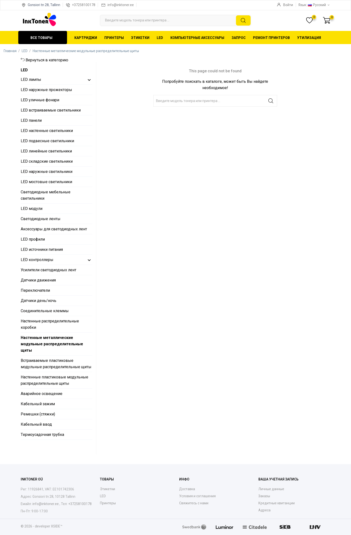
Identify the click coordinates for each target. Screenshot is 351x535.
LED (160, 38)
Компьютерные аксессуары (197, 38)
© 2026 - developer (36, 526)
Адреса (264, 510)
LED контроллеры (37, 259)
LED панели (31, 120)
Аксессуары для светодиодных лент (54, 229)
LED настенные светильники (47, 130)
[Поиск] (175, 20)
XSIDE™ (56, 526)
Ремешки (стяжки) (38, 414)
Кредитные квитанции (276, 503)
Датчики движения (38, 280)
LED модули (31, 208)
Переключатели (35, 290)
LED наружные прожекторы (46, 89)
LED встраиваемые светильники (51, 110)
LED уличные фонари (40, 100)
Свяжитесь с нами (193, 503)
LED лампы (31, 79)
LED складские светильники (47, 161)
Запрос (239, 38)
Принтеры (114, 38)
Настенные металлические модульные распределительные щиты (52, 344)
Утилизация (309, 38)
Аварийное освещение (41, 393)
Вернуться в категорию (47, 60)
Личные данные (271, 489)
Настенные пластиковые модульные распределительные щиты (54, 380)
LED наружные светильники (46, 171)
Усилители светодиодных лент (48, 270)
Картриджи (85, 38)
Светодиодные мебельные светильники (45, 195)
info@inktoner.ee (120, 5)
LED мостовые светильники (46, 181)
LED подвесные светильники (47, 141)
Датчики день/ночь (38, 300)
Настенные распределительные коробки (50, 324)
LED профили (33, 239)
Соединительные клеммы (45, 311)
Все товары (41, 38)
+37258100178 (83, 5)
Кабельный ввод (36, 424)
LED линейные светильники (46, 151)
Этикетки (140, 38)
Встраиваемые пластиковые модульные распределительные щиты (56, 363)
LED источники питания (42, 249)
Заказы (264, 496)
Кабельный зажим (38, 404)
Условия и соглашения (197, 496)
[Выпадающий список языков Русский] (319, 5)
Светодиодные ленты (40, 218)
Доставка (187, 489)
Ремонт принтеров (271, 38)
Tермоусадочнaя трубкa (42, 434)
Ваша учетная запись (278, 479)
